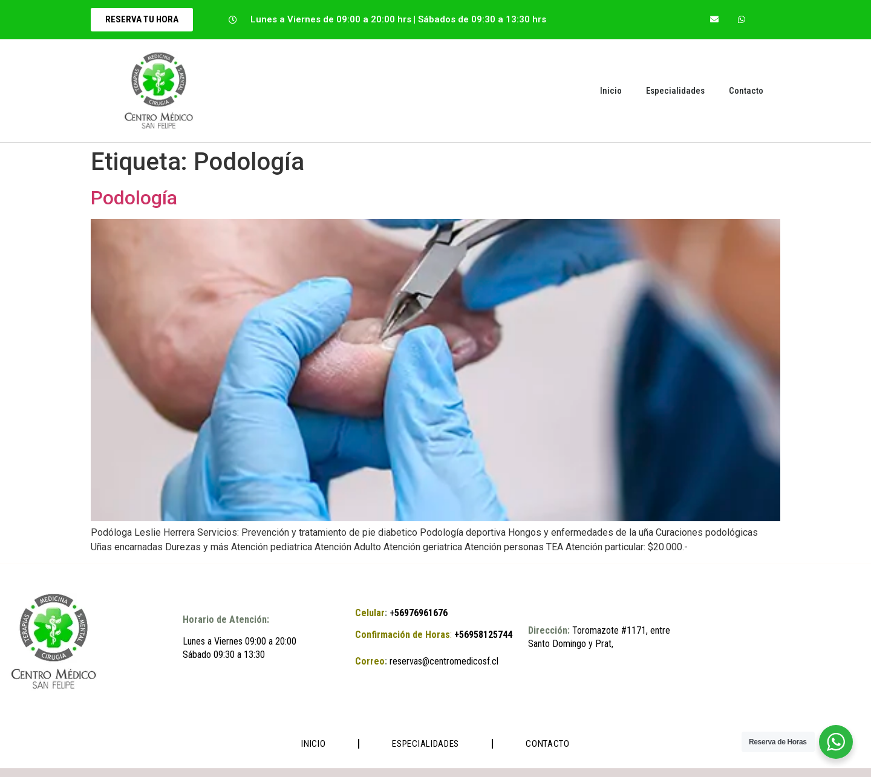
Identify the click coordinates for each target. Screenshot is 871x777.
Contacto (746, 90)
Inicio (611, 90)
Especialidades (675, 90)
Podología (134, 197)
